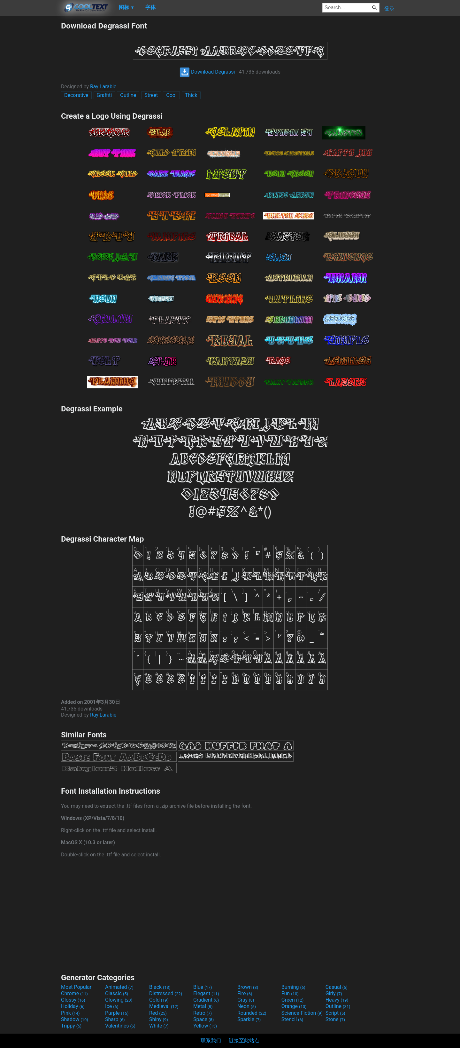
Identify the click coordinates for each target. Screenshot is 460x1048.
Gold (159, 1000)
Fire (244, 993)
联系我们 (211, 1040)
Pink (70, 1013)
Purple (116, 1013)
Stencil (292, 1019)
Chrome (74, 993)
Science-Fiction (302, 1013)
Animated (119, 987)
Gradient (206, 1000)
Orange (294, 1006)
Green (292, 1000)
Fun (290, 993)
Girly (334, 993)
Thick (191, 95)
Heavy (337, 1000)
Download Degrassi (207, 72)
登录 (389, 8)
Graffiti (104, 95)
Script (335, 1013)
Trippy (71, 1026)
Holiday (73, 1006)
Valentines (120, 1026)
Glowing (118, 1000)
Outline (128, 95)
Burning (293, 987)
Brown (247, 987)
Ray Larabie (103, 86)
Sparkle (249, 1019)
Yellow (205, 1026)
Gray (245, 1000)
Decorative (76, 95)
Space (203, 1019)
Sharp (115, 1019)
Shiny (158, 1019)
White (159, 1026)
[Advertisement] (30, 117)
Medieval (164, 1006)
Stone (335, 1019)
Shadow (74, 1019)
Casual (337, 987)
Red (158, 1013)
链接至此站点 (244, 1040)
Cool (171, 95)
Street (151, 95)
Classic (116, 993)
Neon (246, 1006)
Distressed (165, 993)
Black (160, 987)
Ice (111, 1006)
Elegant (206, 993)
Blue (202, 987)
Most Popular (76, 987)
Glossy (73, 1000)
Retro (202, 1013)
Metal (203, 1006)
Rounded (251, 1013)
